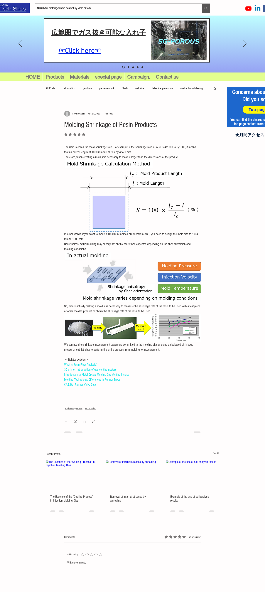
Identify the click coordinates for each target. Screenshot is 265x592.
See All (216, 453)
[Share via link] (93, 421)
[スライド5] (123, 67)
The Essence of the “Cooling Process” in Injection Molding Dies (71, 498)
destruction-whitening (191, 88)
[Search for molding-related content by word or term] (116, 8)
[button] (108, 76)
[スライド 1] (128, 67)
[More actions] (199, 114)
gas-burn (87, 88)
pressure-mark (106, 88)
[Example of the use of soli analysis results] (192, 475)
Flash (125, 88)
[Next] (245, 44)
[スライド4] (142, 67)
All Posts (50, 88)
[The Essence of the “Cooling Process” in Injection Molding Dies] (72, 475)
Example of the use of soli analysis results (189, 498)
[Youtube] (248, 8)
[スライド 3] (138, 67)
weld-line (139, 88)
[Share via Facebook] (66, 421)
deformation (69, 88)
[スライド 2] (133, 67)
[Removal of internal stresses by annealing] (132, 475)
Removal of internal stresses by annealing (128, 498)
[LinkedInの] (257, 8)
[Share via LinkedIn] (84, 421)
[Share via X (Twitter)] (75, 421)
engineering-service (73, 408)
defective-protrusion (162, 88)
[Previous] (20, 44)
